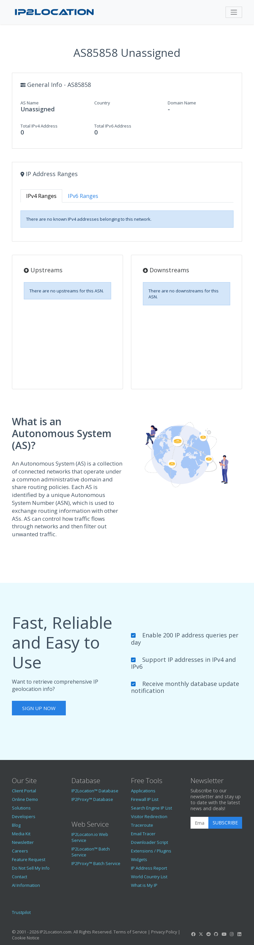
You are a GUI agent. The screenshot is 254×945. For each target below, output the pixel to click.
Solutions (21, 808)
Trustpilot (21, 912)
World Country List (149, 877)
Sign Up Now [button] (39, 708)
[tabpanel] (127, 219)
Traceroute (142, 825)
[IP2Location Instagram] (231, 934)
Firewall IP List (144, 799)
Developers (23, 816)
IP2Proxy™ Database (92, 799)
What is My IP (144, 885)
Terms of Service (130, 932)
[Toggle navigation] (234, 12)
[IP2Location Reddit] (208, 934)
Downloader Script (149, 842)
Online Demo (25, 799)
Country (102, 103)
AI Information (26, 885)
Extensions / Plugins (151, 851)
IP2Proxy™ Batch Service (95, 863)
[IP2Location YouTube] (224, 934)
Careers (20, 851)
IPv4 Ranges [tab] (41, 196)
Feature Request (28, 859)
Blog (16, 825)
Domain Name (182, 103)
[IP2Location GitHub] (216, 934)
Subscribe (225, 822)
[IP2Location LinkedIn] (239, 934)
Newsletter (23, 842)
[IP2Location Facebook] (193, 934)
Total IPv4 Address (39, 126)
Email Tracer (143, 834)
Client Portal (24, 791)
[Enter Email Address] (199, 823)
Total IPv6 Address (112, 126)
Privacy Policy (164, 932)
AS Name (30, 103)
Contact (19, 877)
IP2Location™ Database (94, 791)
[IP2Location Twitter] (200, 934)
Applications (143, 791)
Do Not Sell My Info (31, 868)
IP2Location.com (55, 932)
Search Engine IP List (151, 808)
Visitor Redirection (149, 816)
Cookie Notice (25, 938)
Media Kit (21, 834)
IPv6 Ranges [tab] (83, 196)
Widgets (139, 859)
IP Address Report (149, 868)
